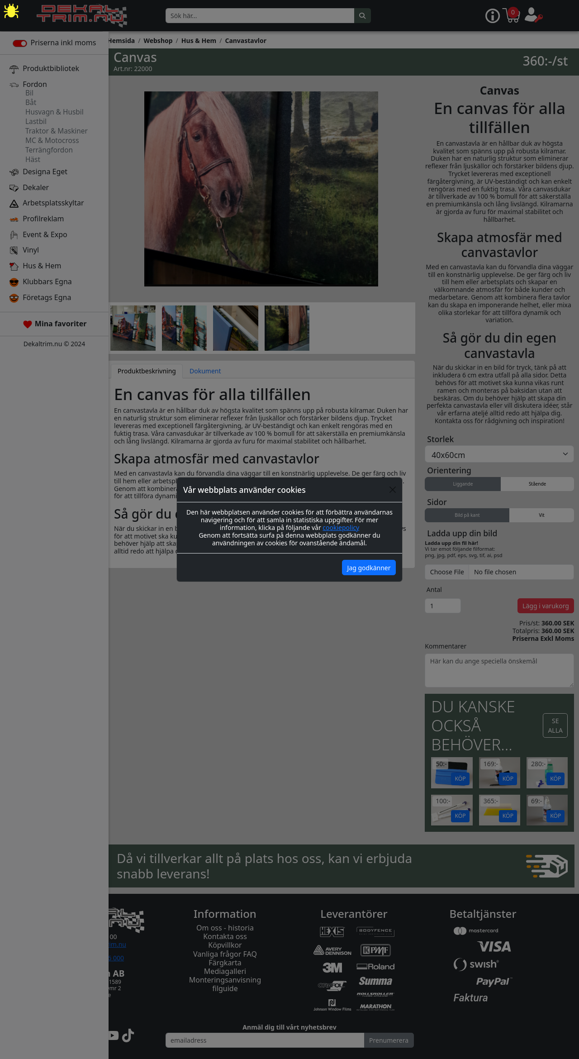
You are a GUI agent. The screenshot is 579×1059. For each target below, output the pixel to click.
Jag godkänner (369, 567)
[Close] (392, 489)
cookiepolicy (341, 527)
